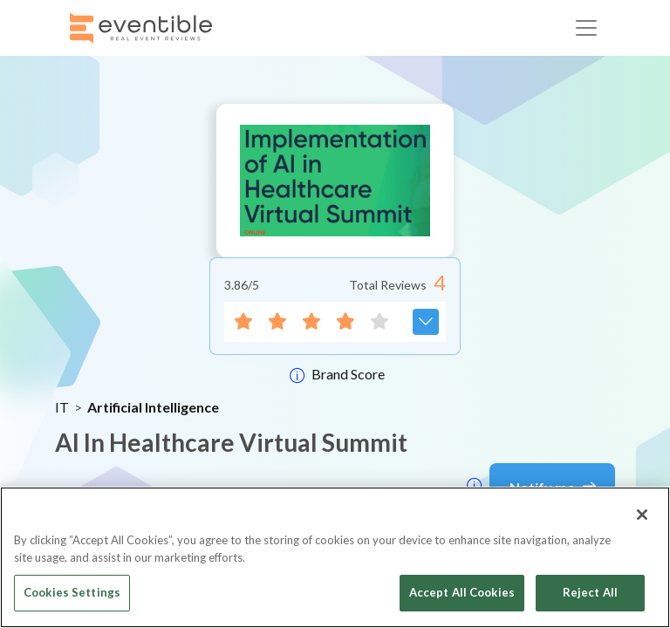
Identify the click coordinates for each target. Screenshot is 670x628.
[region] (335, 557)
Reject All (590, 592)
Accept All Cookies (462, 592)
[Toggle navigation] (586, 28)
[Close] (642, 514)
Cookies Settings (72, 592)
